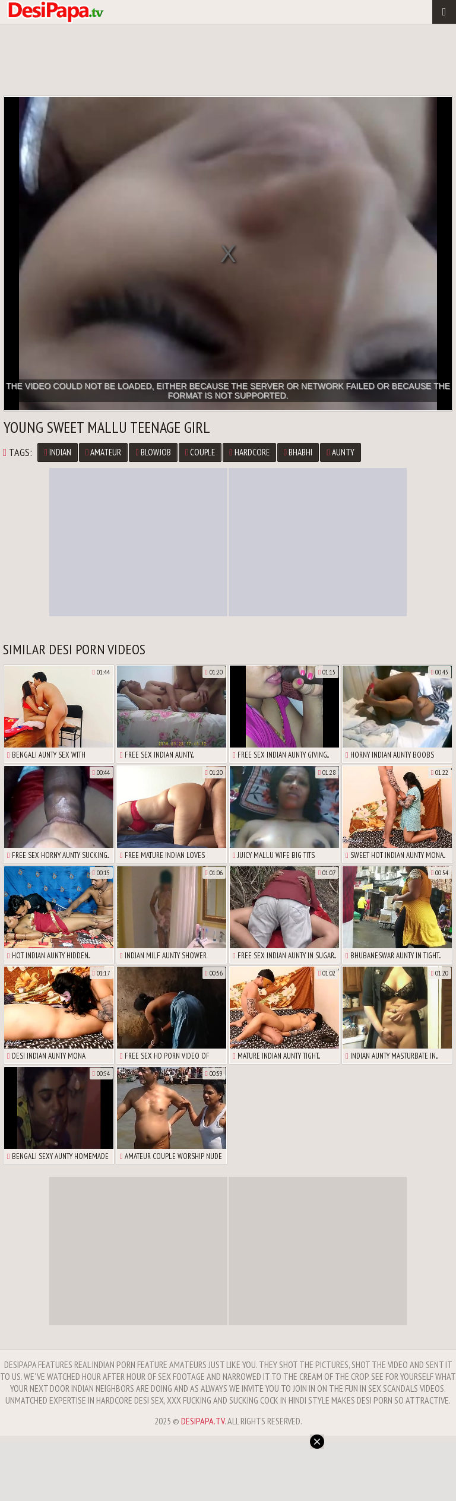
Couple (200, 452)
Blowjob (152, 452)
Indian (57, 452)
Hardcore (249, 452)
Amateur (103, 452)
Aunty (340, 452)
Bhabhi (298, 452)
